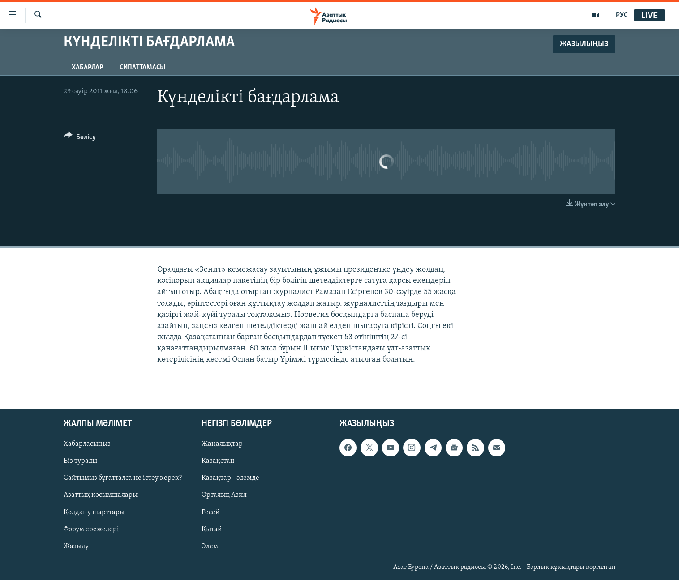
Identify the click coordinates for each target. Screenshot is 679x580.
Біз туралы (80, 461)
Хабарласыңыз (87, 444)
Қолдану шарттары (94, 512)
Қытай (212, 529)
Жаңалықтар (222, 444)
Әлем (210, 546)
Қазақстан (218, 461)
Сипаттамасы (142, 67)
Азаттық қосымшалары (101, 495)
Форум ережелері (91, 529)
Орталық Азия (224, 495)
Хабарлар (87, 67)
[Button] (80, 138)
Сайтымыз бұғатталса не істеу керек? (123, 478)
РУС (622, 15)
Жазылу (76, 546)
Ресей (211, 512)
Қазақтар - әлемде (230, 478)
